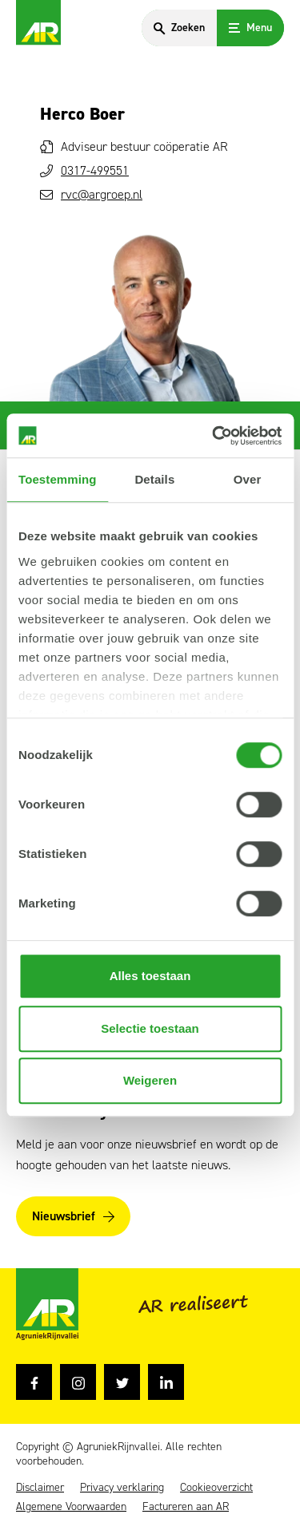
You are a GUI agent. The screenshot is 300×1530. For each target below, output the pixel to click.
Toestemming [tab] (57, 479)
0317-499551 (95, 170)
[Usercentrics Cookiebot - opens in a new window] (214, 435)
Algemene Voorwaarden (71, 1507)
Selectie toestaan (150, 1028)
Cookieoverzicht (216, 1488)
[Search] (179, 28)
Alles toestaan (150, 975)
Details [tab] (154, 479)
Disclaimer (40, 1488)
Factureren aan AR (185, 1507)
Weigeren (150, 1080)
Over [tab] (248, 479)
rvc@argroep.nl (101, 194)
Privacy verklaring (122, 1488)
